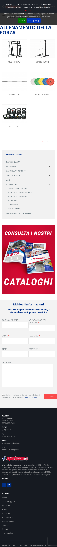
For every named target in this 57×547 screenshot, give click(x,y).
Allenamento (12, 184)
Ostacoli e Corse (13, 175)
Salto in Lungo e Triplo (16, 171)
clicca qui (28, 10)
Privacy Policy (33, 20)
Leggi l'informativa (30, 397)
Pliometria (12, 201)
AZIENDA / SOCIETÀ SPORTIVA (37, 321)
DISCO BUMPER (42, 94)
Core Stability (14, 204)
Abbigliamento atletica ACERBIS (19, 213)
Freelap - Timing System (17, 189)
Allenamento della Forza (19, 197)
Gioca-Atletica (14, 208)
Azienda (5, 525)
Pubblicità (6, 513)
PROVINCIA (33, 349)
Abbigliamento (8, 517)
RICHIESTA (6, 362)
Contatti (5, 529)
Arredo (5, 509)
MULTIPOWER (14, 61)
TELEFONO (33, 336)
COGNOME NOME (10, 320)
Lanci (8, 180)
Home (4, 497)
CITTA (4, 349)
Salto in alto (11, 166)
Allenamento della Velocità (20, 193)
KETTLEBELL (15, 126)
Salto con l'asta (13, 162)
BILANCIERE (14, 94)
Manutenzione (8, 521)
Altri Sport (6, 505)
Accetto (22, 20)
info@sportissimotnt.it (11, 443)
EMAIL (5, 336)
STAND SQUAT (42, 61)
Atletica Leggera (8, 501)
